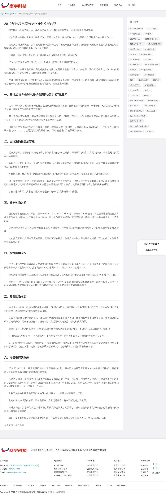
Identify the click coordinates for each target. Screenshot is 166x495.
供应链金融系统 (136, 121)
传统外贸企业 (153, 101)
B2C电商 (148, 59)
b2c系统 (133, 70)
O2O (131, 80)
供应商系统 (134, 106)
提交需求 (144, 475)
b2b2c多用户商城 (136, 29)
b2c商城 (133, 54)
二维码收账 (134, 95)
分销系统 (68, 486)
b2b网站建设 (149, 49)
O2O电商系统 (149, 85)
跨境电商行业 (92, 465)
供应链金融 (151, 111)
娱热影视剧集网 (83, 486)
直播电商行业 (92, 472)
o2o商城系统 (143, 80)
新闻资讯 (10, 14)
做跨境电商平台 (136, 131)
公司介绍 (144, 465)
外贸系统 (31, 486)
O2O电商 (156, 80)
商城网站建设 (119, 472)
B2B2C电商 (152, 29)
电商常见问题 (119, 475)
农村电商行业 (92, 469)
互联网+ (146, 95)
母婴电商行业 (92, 475)
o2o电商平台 (135, 85)
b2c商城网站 (135, 59)
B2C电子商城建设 (151, 65)
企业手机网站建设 (136, 101)
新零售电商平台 (61, 472)
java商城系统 (149, 75)
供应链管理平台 (149, 106)
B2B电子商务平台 (136, 44)
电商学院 (117, 460)
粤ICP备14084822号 (56, 492)
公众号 (149, 131)
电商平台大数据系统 (63, 475)
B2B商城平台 (135, 34)
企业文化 (144, 469)
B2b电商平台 (59, 465)
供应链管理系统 (136, 111)
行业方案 (91, 460)
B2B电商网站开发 (151, 39)
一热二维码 (56, 486)
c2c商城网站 (134, 75)
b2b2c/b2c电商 (61, 469)
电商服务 (58, 460)
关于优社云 (145, 460)
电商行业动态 (119, 465)
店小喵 (109, 486)
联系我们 (4, 460)
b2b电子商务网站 (154, 44)
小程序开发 (121, 486)
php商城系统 (135, 90)
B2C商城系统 (146, 54)
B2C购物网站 (146, 70)
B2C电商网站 (135, 65)
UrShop (147, 90)
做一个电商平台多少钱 (138, 126)
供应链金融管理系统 (137, 116)
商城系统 (43, 486)
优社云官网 (18, 486)
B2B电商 (148, 34)
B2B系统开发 (135, 49)
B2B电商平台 (135, 39)
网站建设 (98, 486)
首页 (2, 14)
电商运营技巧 (119, 469)
